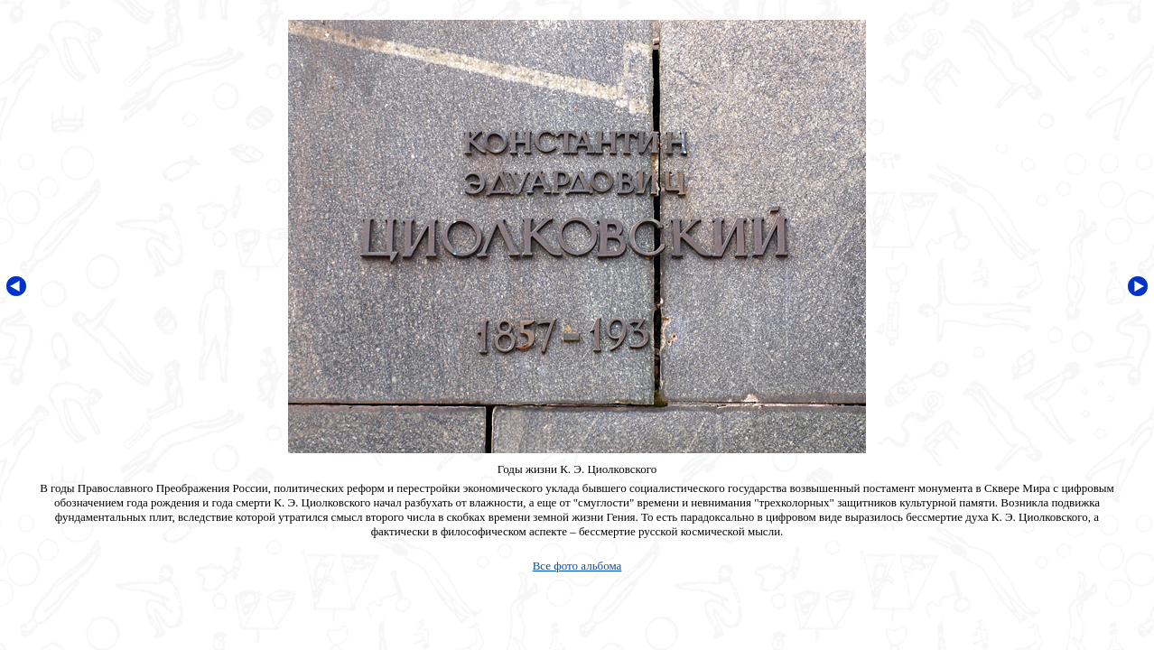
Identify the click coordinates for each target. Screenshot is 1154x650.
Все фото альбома (577, 565)
